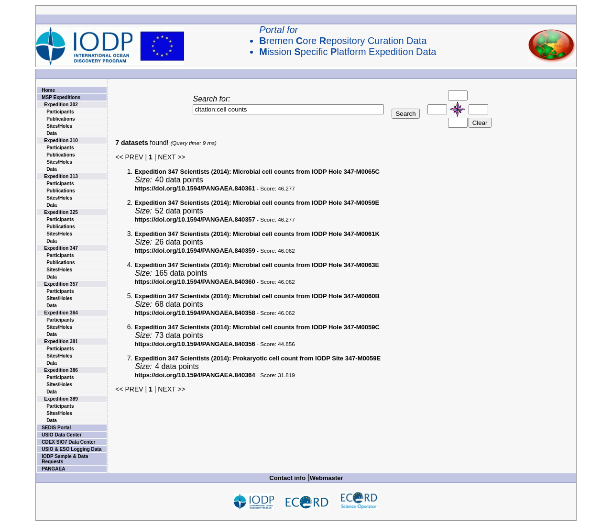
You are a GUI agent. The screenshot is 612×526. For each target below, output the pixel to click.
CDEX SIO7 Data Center (68, 442)
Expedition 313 (61, 176)
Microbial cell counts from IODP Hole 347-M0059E (256, 202)
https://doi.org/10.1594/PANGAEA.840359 (194, 250)
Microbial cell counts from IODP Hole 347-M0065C (257, 171)
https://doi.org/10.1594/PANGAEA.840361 (194, 188)
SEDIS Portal (56, 427)
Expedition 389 (61, 399)
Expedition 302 (61, 104)
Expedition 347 (61, 248)
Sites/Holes (59, 126)
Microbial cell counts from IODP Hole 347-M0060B (257, 296)
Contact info (287, 477)
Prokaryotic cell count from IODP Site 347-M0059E (257, 358)
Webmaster (326, 477)
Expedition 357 (61, 284)
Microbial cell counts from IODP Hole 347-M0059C (257, 327)
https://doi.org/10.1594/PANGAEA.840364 (194, 375)
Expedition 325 (61, 212)
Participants (60, 111)
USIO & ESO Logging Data (71, 449)
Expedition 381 (61, 341)
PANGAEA (53, 468)
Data (51, 133)
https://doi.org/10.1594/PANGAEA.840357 (194, 219)
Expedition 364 (61, 312)
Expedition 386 (61, 370)
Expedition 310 (61, 140)
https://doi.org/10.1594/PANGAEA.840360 (194, 281)
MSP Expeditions (61, 97)
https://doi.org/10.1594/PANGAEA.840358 (194, 312)
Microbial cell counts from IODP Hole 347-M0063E (256, 265)
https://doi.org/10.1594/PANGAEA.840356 (194, 343)
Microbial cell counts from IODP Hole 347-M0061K (257, 233)
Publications (60, 119)
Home (48, 90)
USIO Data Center (61, 434)
